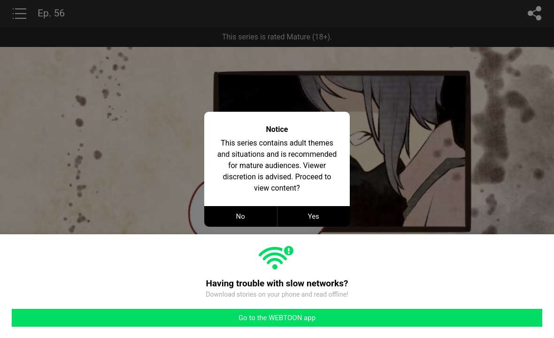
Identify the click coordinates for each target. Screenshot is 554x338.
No (240, 216)
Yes (313, 216)
